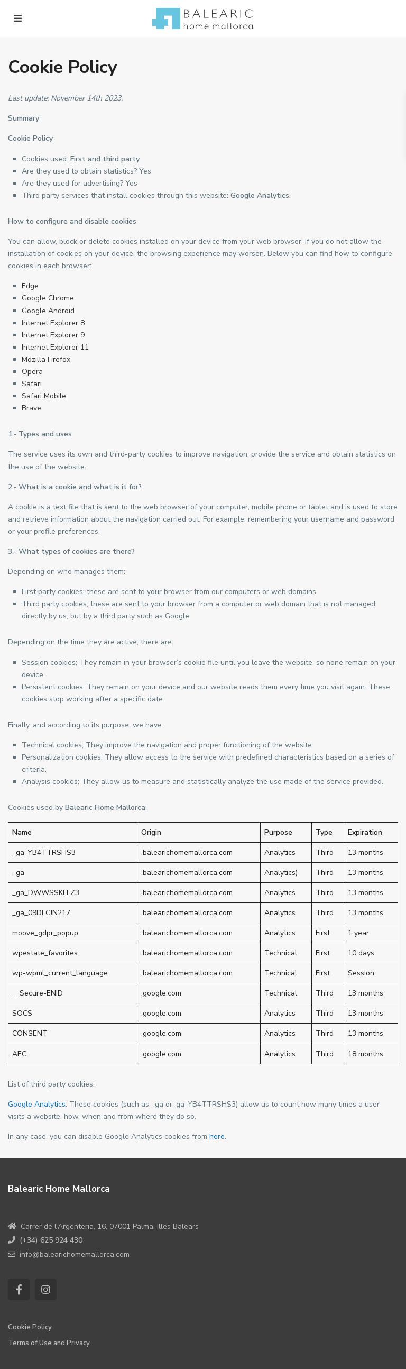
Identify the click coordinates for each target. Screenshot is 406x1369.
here (217, 1136)
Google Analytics (37, 1104)
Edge (30, 286)
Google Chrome (48, 298)
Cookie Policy (30, 1327)
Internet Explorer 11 (55, 347)
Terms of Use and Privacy (49, 1343)
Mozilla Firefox (46, 359)
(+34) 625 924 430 (51, 1240)
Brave (31, 408)
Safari (32, 384)
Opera (32, 372)
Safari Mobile (44, 396)
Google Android (48, 311)
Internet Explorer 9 (53, 335)
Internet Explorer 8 (53, 323)
